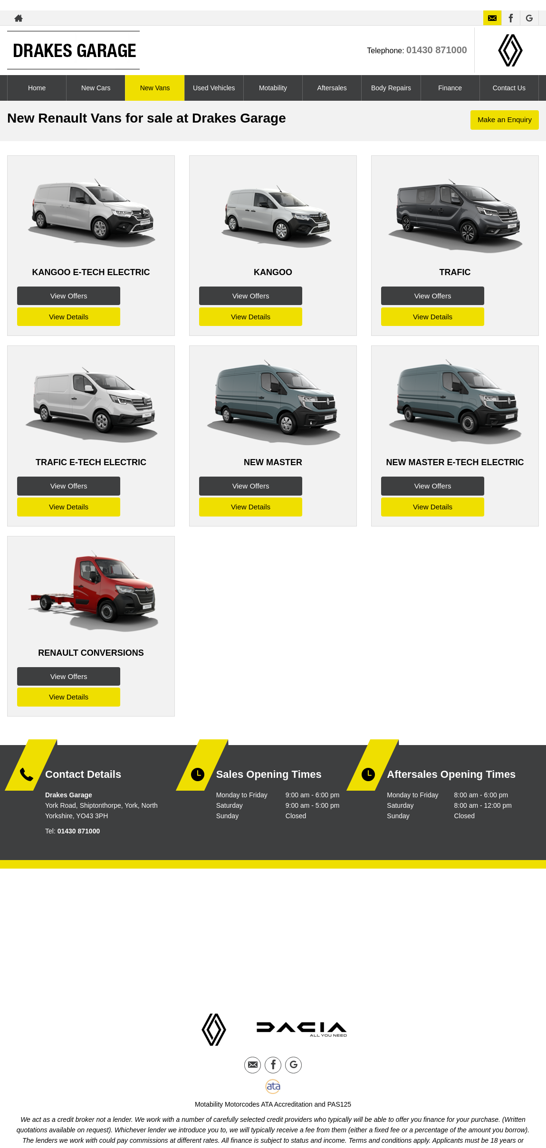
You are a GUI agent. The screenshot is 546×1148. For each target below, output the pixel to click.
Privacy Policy (250, 1105)
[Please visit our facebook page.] (510, 18)
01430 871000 (436, 50)
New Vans (155, 88)
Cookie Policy (296, 1105)
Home (37, 88)
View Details (129, 295)
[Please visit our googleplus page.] (529, 18)
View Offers (53, 295)
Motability (273, 88)
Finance (450, 88)
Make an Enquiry (503, 120)
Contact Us (509, 88)
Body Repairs (391, 88)
